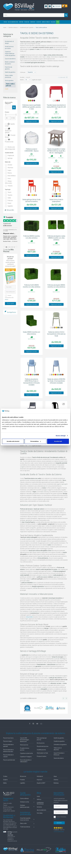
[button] (57, 6)
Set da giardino (9, 80)
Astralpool (40, 785)
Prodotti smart (9, 140)
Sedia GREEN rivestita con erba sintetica (31, 342)
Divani (9, 203)
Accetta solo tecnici (13, 441)
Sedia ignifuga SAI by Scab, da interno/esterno (32, 206)
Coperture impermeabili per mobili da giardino (10, 53)
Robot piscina (24, 754)
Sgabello (10, 206)
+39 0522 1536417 (8, 803)
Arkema (56, 789)
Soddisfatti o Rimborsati (9, 825)
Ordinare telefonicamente (27, 815)
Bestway (56, 792)
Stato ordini (27, 833)
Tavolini (10, 195)
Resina (10, 173)
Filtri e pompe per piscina (42, 748)
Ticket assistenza (27, 836)
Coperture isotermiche (26, 762)
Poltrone (10, 200)
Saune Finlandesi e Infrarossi (59, 763)
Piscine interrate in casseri (8, 765)
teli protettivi (29, 626)
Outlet (6, 89)
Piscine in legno (7, 750)
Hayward (39, 789)
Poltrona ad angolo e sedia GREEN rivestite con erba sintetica (56, 247)
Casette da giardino (59, 750)
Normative (39, 816)
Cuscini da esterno (10, 58)
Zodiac (5, 785)
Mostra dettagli (60, 435)
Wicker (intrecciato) (8, 182)
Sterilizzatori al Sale (42, 762)
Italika (5, 792)
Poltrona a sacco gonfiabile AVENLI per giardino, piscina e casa (32, 107)
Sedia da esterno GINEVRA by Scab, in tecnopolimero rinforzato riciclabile (56, 390)
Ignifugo (10, 158)
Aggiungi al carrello (31, 124)
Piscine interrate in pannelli (8, 754)
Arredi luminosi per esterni (9, 47)
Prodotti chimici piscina (24, 758)
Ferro (9, 178)
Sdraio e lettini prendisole (9, 76)
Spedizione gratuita (8, 130)
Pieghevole (11, 155)
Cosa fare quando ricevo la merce (27, 828)
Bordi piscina (40, 752)
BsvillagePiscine (11, 312)
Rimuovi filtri (9, 210)
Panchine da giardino (8, 68)
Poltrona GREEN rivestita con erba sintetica (31, 246)
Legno (9, 170)
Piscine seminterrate (9, 769)
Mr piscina (23, 785)
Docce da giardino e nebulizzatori (25, 770)
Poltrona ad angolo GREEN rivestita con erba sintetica (56, 295)
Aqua (55, 785)
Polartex (22, 789)
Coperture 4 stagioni (26, 766)
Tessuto (10, 185)
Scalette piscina (41, 759)
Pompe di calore (41, 765)
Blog (39, 802)
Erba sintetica (11, 175)
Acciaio (10, 165)
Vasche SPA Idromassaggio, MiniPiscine (24, 748)
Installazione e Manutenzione (40, 812)
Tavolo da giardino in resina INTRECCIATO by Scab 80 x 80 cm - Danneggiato (56, 154)
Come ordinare (27, 808)
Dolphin (5, 789)
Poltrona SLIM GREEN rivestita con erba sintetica (31, 295)
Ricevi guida (10, 303)
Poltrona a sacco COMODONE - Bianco (31, 153)
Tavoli (9, 192)
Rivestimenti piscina (42, 755)
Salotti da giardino (10, 72)
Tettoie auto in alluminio (58, 758)
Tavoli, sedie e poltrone (10, 84)
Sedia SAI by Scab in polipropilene (56, 206)
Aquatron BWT (41, 792)
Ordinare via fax (27, 811)
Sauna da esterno (59, 767)
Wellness (39, 808)
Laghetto (22, 792)
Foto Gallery (39, 822)
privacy (6, 299)
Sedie (9, 198)
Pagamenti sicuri (8, 808)
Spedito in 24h (10, 125)
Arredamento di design (9, 42)
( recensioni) (59, 840)
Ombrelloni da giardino (60, 753)
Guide (38, 805)
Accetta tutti (58, 441)
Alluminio (10, 167)
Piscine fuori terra (8, 747)
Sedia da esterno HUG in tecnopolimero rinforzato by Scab (56, 343)
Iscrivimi (59, 832)
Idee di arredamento (41, 819)
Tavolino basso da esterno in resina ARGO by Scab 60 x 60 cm (56, 107)
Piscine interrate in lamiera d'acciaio (8, 759)
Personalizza (35, 441)
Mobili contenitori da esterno (10, 63)
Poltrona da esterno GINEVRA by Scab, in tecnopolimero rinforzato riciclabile (31, 391)
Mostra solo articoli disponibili (10, 148)
